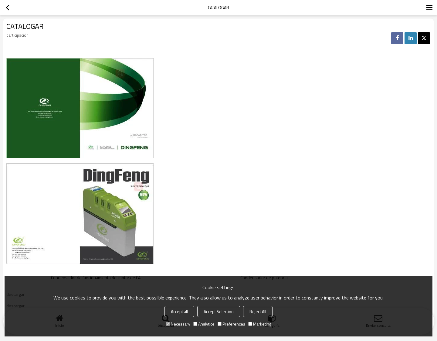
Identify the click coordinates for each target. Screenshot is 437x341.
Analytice (204, 324)
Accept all (179, 311)
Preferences (231, 324)
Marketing (259, 324)
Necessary (178, 324)
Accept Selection (219, 311)
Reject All (257, 311)
